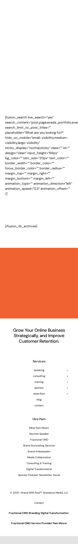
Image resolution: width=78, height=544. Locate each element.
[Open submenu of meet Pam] (67, 394)
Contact (39, 503)
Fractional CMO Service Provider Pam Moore (39, 523)
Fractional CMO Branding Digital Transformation (39, 513)
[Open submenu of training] (67, 382)
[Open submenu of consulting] (67, 376)
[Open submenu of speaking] (67, 370)
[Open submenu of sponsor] (67, 388)
